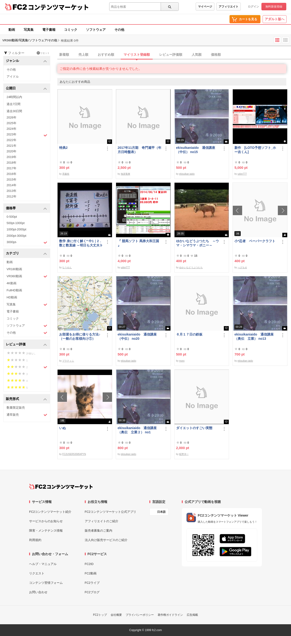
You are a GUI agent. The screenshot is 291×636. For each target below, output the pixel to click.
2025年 (11, 123)
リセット (43, 53)
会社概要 (116, 614)
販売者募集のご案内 (98, 530)
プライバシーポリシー (140, 614)
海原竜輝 (125, 174)
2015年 (11, 179)
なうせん (67, 267)
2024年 (11, 128)
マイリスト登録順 (137, 54)
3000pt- (27, 242)
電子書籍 (48, 30)
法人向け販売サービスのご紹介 (106, 540)
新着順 (64, 54)
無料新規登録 (273, 6)
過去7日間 (13, 104)
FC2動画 (91, 573)
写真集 (29, 30)
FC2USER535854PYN (74, 454)
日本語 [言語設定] (161, 512)
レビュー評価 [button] (26, 344)
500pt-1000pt (16, 223)
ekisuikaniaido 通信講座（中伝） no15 (195, 150)
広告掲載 (192, 614)
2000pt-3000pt (16, 235)
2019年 (11, 157)
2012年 (11, 196)
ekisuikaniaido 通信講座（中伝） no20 (137, 336)
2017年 (11, 168)
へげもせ (242, 267)
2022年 (11, 140)
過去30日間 (14, 111)
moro (182, 360)
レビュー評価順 (170, 54)
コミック (70, 30)
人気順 (197, 54)
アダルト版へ (274, 19)
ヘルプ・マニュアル (43, 564)
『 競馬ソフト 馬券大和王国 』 (138, 243)
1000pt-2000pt (16, 229)
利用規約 (35, 540)
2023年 (27, 135)
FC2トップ (100, 614)
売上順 (83, 54)
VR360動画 (27, 276)
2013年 (11, 191)
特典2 (63, 148)
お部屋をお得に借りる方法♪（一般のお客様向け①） (79, 336)
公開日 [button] (26, 88)
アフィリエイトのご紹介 (101, 521)
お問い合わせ (38, 592)
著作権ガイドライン (170, 614)
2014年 (11, 185)
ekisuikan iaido (187, 174)
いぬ (62, 428)
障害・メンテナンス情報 (46, 530)
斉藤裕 (65, 174)
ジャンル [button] (26, 61)
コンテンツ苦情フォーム (46, 583)
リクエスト (36, 573)
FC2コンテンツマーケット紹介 (50, 512)
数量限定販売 (16, 407)
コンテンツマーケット (58, 7)
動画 (11, 30)
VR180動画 (14, 269)
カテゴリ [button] (26, 253)
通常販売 (27, 415)
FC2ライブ (92, 583)
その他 (119, 30)
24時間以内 (14, 97)
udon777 (242, 174)
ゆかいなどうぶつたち (191, 267)
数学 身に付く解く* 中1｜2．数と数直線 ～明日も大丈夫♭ (81, 243)
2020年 (11, 151)
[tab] (174, 54)
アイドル (13, 76)
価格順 (216, 54)
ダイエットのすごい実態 (194, 428)
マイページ (205, 6)
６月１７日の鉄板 (189, 334)
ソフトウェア (96, 30)
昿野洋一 (184, 454)
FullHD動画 (14, 290)
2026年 (11, 117)
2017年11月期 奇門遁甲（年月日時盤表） (140, 150)
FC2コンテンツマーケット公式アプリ (110, 512)
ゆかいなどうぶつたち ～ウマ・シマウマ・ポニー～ (197, 243)
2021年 (11, 145)
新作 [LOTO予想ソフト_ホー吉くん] (255, 150)
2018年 (11, 162)
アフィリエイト (228, 6)
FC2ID (89, 564)
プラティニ (68, 360)
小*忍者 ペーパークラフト (254, 241)
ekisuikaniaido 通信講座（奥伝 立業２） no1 (137, 430)
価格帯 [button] (26, 208)
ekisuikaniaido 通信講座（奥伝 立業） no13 (253, 336)
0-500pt (12, 216)
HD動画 (12, 297)
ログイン (253, 6)
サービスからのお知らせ (46, 521)
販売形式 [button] (26, 399)
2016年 (11, 174)
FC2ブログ (92, 592)
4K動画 (11, 283)
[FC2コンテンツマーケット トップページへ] (61, 486)
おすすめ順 (106, 54)
